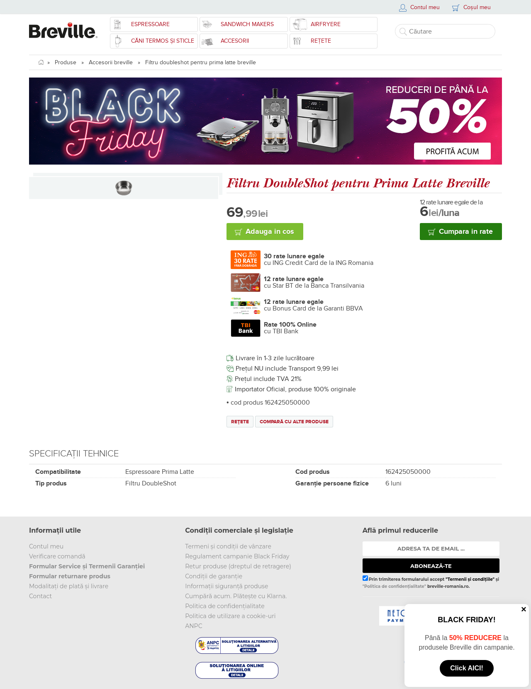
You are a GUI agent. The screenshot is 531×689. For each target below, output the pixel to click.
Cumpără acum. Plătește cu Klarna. (236, 596)
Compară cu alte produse (294, 422)
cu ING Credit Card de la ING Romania (318, 259)
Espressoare (150, 24)
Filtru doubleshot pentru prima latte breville (200, 62)
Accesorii (235, 40)
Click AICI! (466, 668)
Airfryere (326, 24)
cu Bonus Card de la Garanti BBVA (313, 305)
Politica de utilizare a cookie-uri (230, 616)
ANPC (193, 626)
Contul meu (46, 546)
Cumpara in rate (466, 231)
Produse (65, 62)
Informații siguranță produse (226, 586)
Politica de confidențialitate (225, 606)
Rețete (321, 40)
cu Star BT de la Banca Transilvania (314, 282)
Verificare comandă (57, 556)
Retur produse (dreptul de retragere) (238, 566)
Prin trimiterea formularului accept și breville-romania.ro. (431, 582)
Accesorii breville (111, 62)
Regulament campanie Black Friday (237, 556)
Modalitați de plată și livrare (68, 586)
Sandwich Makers (247, 24)
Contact (40, 596)
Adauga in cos (270, 231)
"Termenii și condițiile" (470, 579)
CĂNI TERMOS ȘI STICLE (162, 40)
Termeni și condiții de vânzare (228, 546)
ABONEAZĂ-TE (431, 566)
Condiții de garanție (213, 576)
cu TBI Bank (290, 328)
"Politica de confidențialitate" (394, 586)
